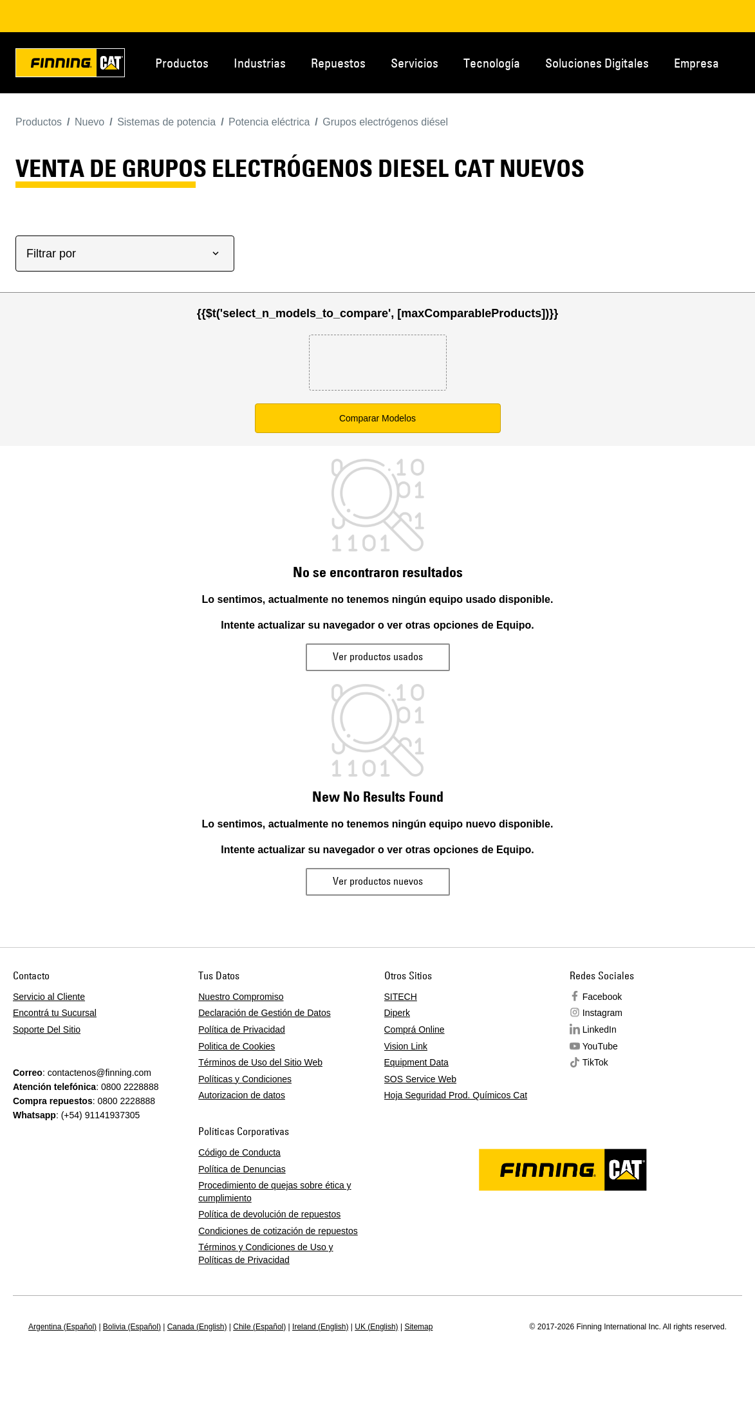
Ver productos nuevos (378, 880)
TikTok (595, 1062)
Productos (182, 63)
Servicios (414, 63)
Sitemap (418, 1326)
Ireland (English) (320, 1326)
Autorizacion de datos (241, 1095)
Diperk (397, 1013)
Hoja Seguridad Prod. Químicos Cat (456, 1095)
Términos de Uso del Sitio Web (260, 1062)
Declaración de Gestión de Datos (264, 1013)
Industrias (260, 63)
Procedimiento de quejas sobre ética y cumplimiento (274, 1191)
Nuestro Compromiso (240, 997)
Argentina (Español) (62, 1326)
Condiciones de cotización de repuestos (278, 1231)
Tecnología (491, 63)
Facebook (602, 997)
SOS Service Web (420, 1079)
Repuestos (338, 63)
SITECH (400, 997)
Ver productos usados (378, 656)
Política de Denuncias (241, 1169)
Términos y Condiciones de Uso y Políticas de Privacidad (265, 1253)
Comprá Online (414, 1029)
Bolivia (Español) (132, 1326)
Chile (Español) (259, 1326)
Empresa (696, 63)
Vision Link (405, 1046)
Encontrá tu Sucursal (55, 1013)
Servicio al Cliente (49, 997)
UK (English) (376, 1326)
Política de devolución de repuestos (269, 1214)
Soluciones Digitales (597, 63)
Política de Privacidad (241, 1029)
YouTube (600, 1046)
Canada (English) (197, 1326)
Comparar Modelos (377, 418)
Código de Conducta (239, 1152)
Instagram (602, 1013)
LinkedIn (600, 1029)
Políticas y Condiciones (245, 1079)
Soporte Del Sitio (46, 1029)
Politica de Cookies (236, 1046)
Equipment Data (416, 1062)
